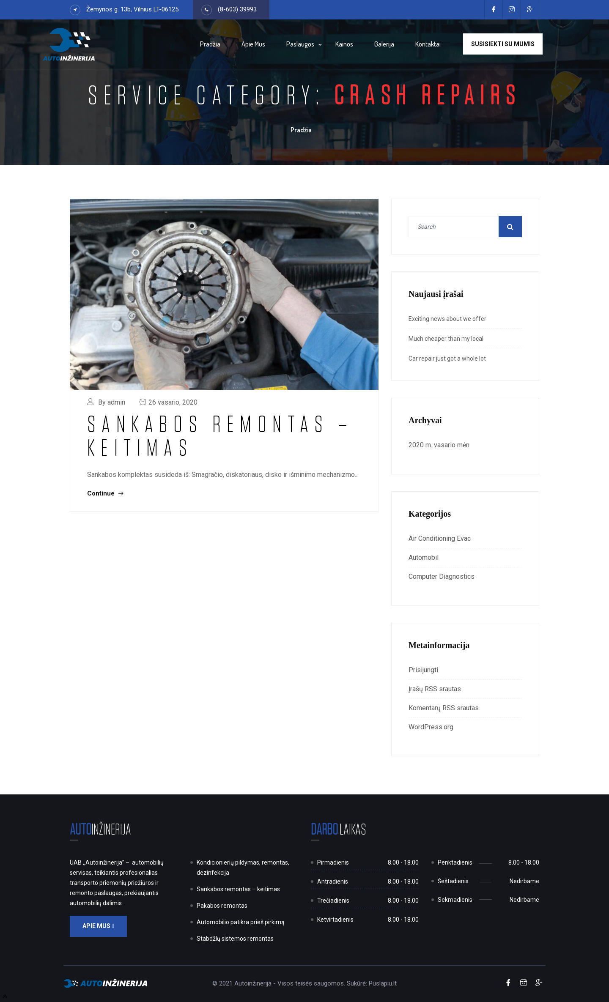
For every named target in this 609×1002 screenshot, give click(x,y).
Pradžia (210, 44)
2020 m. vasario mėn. (440, 445)
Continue (105, 493)
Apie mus (253, 44)
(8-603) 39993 (237, 9)
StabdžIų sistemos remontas (235, 938)
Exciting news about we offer (447, 318)
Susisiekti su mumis (503, 44)
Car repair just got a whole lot (447, 358)
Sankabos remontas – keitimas (220, 435)
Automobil (424, 557)
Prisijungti (423, 670)
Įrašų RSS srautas (435, 689)
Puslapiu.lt (383, 983)
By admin (111, 402)
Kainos (344, 44)
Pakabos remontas (222, 905)
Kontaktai (428, 44)
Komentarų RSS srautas (444, 708)
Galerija (384, 44)
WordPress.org (431, 727)
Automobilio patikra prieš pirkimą (241, 922)
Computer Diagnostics (442, 576)
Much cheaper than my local (446, 338)
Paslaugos (300, 44)
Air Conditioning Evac (440, 538)
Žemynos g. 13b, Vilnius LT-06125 (132, 9)
